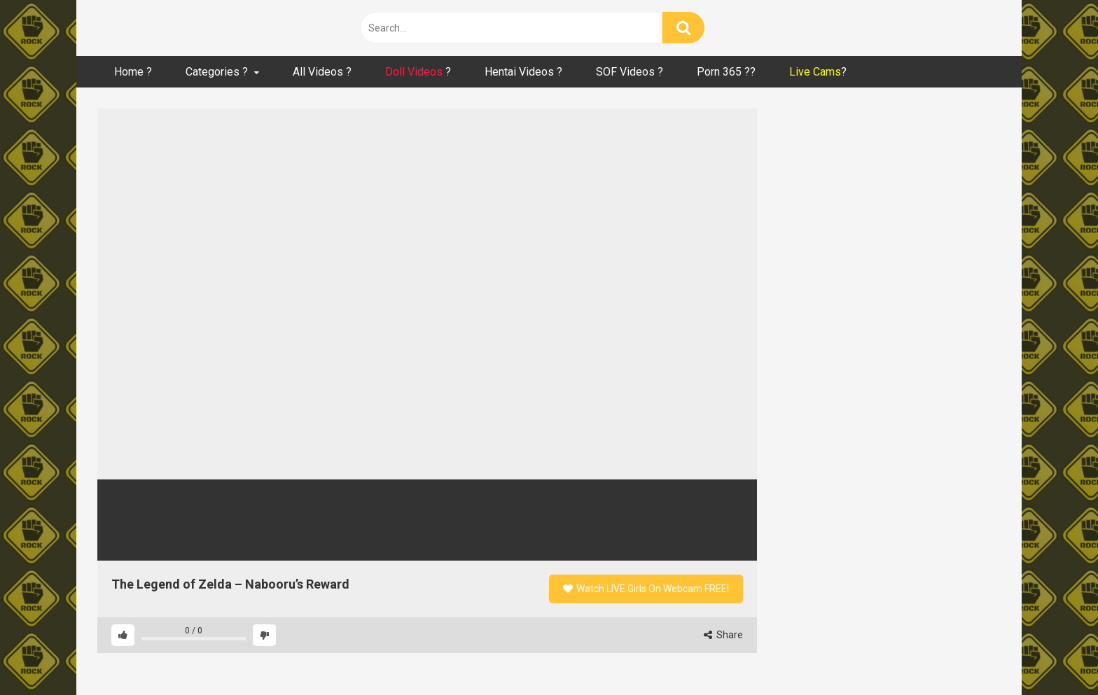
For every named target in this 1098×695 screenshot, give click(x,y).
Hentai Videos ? (523, 71)
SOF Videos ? (629, 71)
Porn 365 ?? (726, 71)
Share (723, 634)
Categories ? (217, 71)
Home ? (133, 71)
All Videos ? (322, 71)
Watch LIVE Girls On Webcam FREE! (646, 588)
